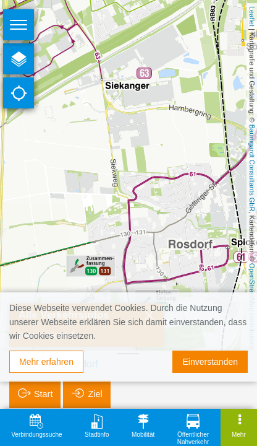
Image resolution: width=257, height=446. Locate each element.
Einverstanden (210, 362)
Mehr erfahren (46, 362)
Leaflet (252, 16)
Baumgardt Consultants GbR (252, 168)
